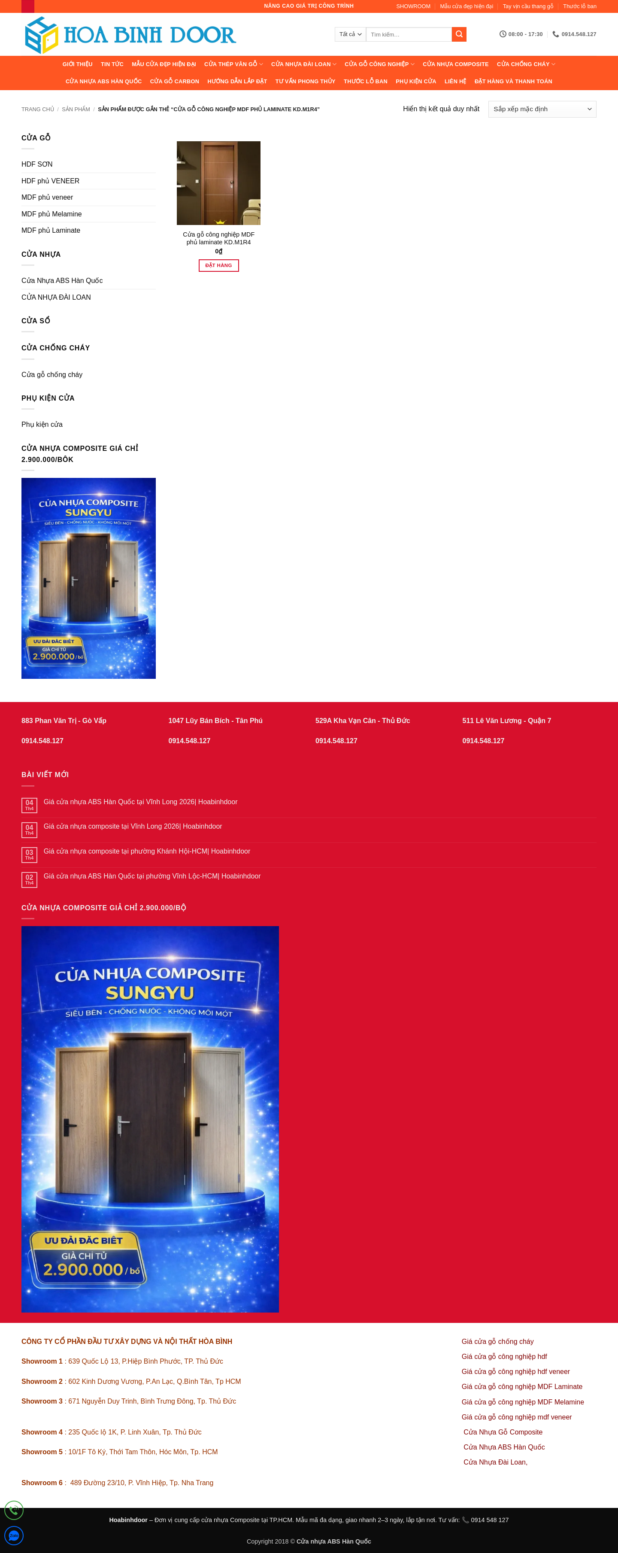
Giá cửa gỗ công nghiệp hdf (504, 1356)
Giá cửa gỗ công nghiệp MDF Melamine (523, 1402)
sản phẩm (76, 109)
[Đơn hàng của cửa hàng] (542, 109)
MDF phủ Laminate (50, 230)
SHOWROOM (414, 6)
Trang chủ (37, 109)
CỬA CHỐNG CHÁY (526, 64)
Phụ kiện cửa (416, 81)
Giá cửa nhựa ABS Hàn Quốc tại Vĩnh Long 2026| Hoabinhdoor (141, 801)
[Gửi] (459, 34)
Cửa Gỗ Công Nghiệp (380, 64)
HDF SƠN (37, 164)
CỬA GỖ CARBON (175, 81)
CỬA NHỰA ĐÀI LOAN (303, 64)
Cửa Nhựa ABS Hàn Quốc (104, 81)
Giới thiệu (78, 64)
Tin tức (112, 64)
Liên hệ (456, 81)
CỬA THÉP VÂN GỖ (233, 64)
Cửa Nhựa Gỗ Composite (504, 1432)
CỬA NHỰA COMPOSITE (456, 64)
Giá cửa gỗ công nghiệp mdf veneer (517, 1417)
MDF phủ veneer (47, 197)
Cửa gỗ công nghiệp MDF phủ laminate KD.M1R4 (218, 238)
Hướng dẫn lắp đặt (237, 81)
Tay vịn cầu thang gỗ (528, 6)
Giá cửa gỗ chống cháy (498, 1341)
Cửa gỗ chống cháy (51, 374)
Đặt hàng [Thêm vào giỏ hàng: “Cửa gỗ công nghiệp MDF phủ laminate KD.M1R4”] (219, 265)
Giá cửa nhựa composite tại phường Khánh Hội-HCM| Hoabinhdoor (147, 851)
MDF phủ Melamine (51, 214)
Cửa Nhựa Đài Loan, (495, 1462)
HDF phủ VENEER (50, 181)
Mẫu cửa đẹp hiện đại (467, 6)
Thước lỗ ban (580, 6)
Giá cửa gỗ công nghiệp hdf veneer (516, 1371)
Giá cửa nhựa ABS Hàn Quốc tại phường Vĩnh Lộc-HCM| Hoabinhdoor (152, 876)
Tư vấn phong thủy (306, 81)
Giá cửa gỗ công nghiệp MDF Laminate (522, 1386)
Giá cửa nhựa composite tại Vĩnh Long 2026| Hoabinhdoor (133, 826)
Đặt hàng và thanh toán (513, 81)
